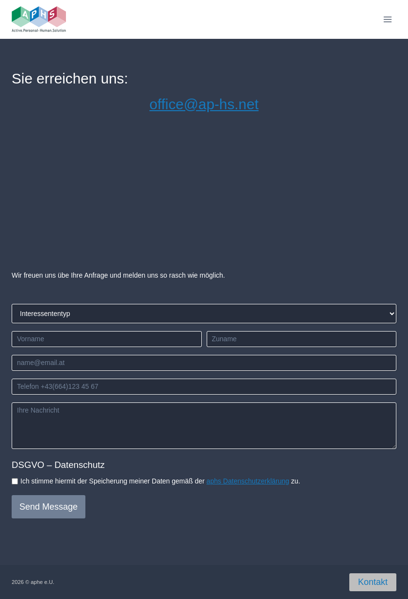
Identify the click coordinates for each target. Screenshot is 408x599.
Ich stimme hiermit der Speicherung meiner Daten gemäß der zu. (160, 481)
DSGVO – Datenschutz (58, 465)
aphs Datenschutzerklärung (248, 481)
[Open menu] (387, 19)
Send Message (48, 507)
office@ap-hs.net (204, 104)
